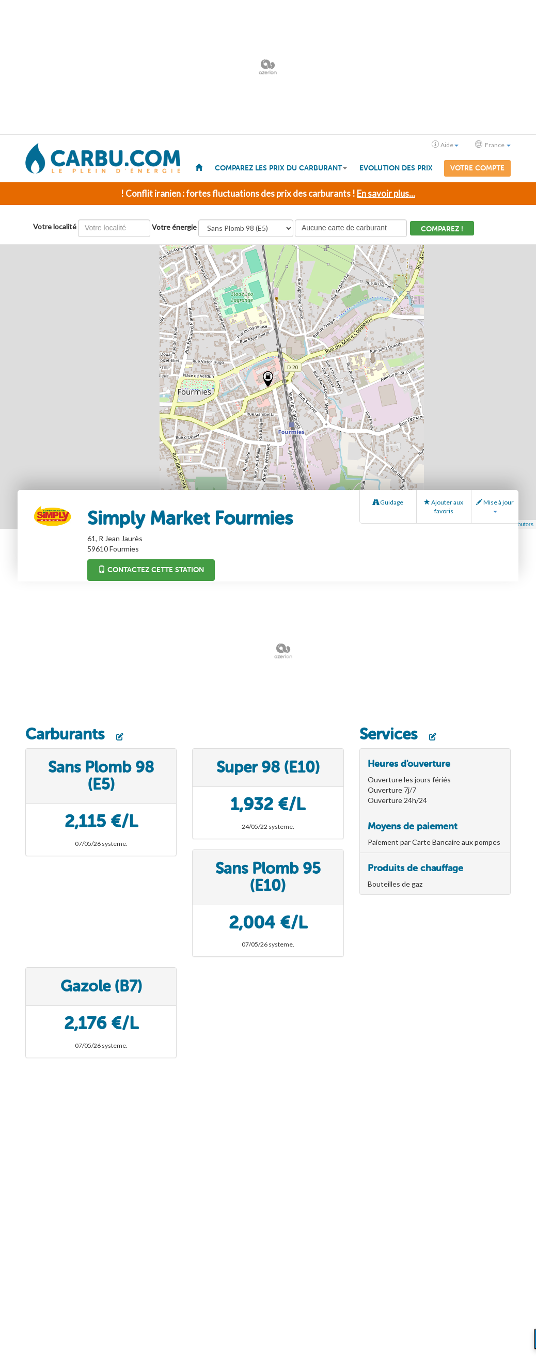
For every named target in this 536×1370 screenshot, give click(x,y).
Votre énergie (174, 227)
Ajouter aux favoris (443, 506)
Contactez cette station (151, 569)
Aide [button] (445, 144)
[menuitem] (199, 167)
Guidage (388, 502)
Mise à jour (495, 505)
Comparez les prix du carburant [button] (281, 168)
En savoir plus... (386, 193)
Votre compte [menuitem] (477, 168)
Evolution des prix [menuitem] (396, 168)
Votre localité (54, 226)
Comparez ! (442, 229)
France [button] (493, 144)
